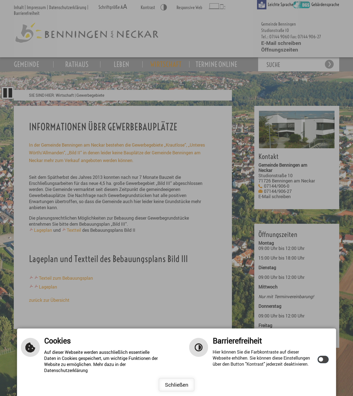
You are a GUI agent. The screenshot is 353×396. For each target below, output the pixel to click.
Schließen (176, 384)
